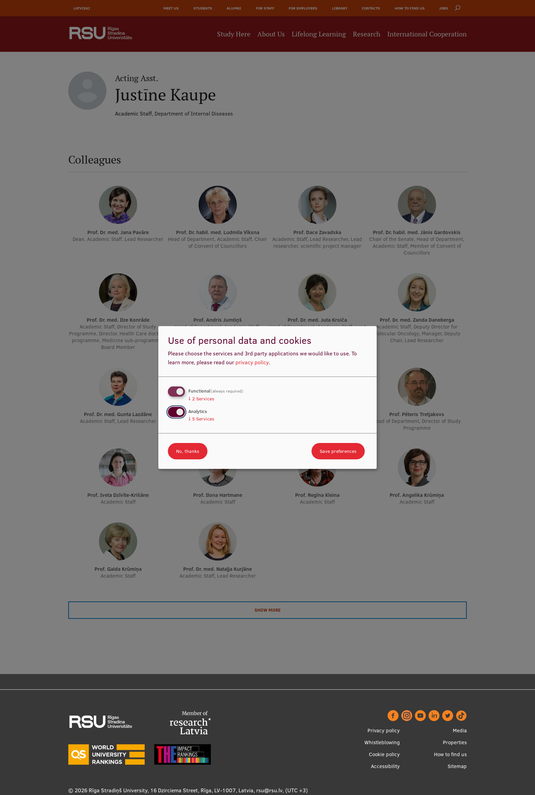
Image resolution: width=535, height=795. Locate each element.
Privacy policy (383, 730)
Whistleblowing (382, 742)
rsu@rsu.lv (269, 790)
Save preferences (338, 451)
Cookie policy (384, 754)
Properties (455, 742)
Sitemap (457, 766)
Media (460, 730)
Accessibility (385, 766)
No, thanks (187, 451)
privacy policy (252, 362)
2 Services (201, 398)
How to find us (450, 754)
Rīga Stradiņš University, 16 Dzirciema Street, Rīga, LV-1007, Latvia (171, 790)
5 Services (201, 418)
